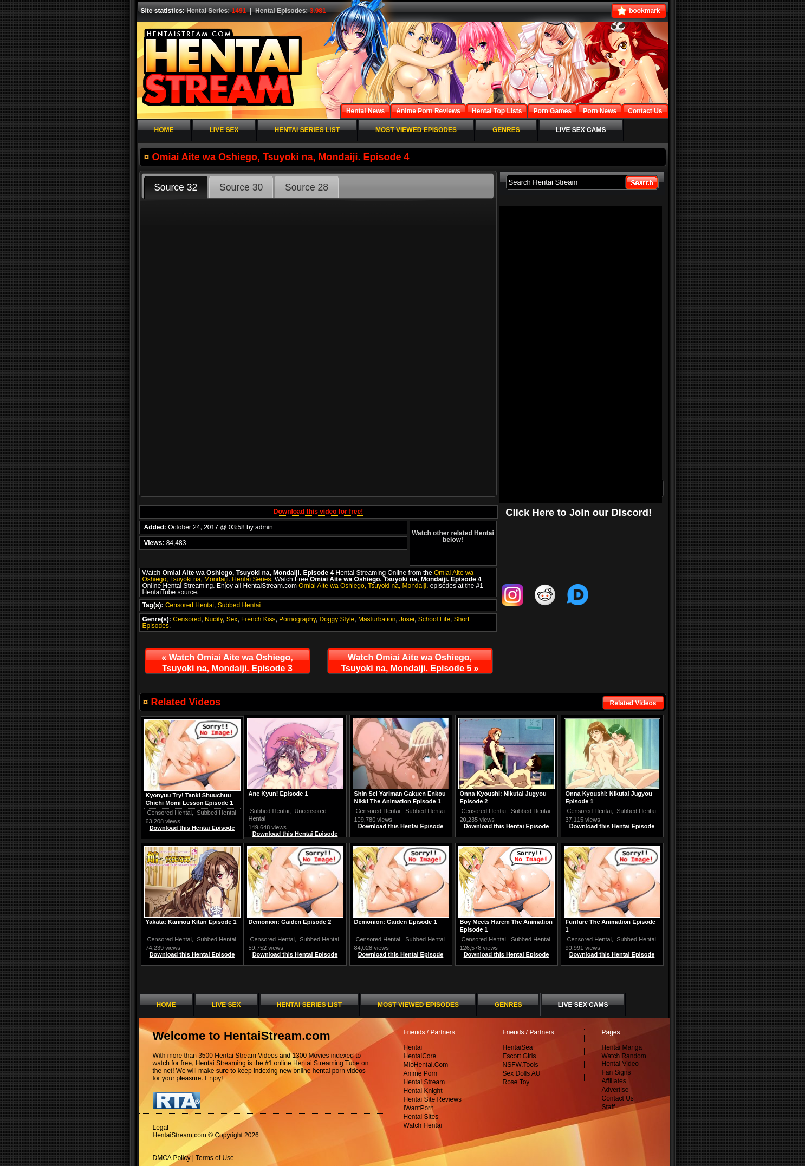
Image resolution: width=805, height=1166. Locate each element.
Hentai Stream (424, 1082)
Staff (608, 1107)
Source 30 (241, 187)
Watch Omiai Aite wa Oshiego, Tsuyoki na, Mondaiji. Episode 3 (227, 663)
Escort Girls (519, 1056)
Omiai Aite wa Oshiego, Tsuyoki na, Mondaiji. (363, 585)
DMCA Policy (172, 1158)
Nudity (214, 619)
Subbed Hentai (239, 605)
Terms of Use (215, 1158)
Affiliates (614, 1081)
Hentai (413, 1047)
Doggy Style (337, 619)
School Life (434, 619)
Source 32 (175, 187)
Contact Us (618, 1098)
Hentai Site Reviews (433, 1099)
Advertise (615, 1089)
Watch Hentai (423, 1125)
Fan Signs (616, 1072)
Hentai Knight (423, 1091)
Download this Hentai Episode (612, 826)
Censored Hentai (189, 605)
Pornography (297, 619)
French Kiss (258, 619)
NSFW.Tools (520, 1065)
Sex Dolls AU (522, 1073)
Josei (406, 619)
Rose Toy (516, 1082)
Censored (187, 619)
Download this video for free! (318, 511)
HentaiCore (420, 1056)
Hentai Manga (622, 1047)
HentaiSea (518, 1047)
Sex (232, 619)
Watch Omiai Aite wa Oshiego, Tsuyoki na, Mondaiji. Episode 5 (410, 663)
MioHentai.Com (426, 1065)
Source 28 (306, 187)
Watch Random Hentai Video (624, 1059)
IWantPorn (419, 1108)
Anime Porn (421, 1073)
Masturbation (376, 619)
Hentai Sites (421, 1117)
